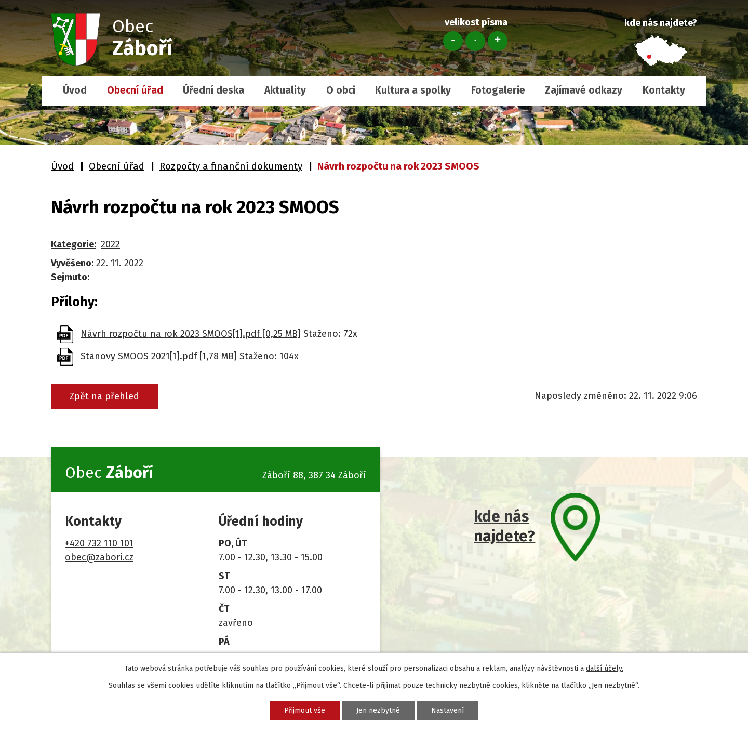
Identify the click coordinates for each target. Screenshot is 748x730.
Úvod (75, 90)
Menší (453, 41)
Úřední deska (213, 90)
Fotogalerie (498, 90)
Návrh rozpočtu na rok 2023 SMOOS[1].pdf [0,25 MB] (191, 334)
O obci (340, 90)
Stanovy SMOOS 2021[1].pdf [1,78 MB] (159, 356)
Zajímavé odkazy (583, 90)
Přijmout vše (304, 710)
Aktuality (285, 90)
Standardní (475, 41)
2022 (110, 244)
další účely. (604, 668)
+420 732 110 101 (99, 543)
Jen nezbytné (378, 710)
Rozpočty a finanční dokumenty (230, 166)
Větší (497, 41)
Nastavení (447, 710)
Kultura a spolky (413, 90)
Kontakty (664, 90)
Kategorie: (73, 244)
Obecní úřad (135, 90)
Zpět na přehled (104, 396)
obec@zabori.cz (99, 557)
